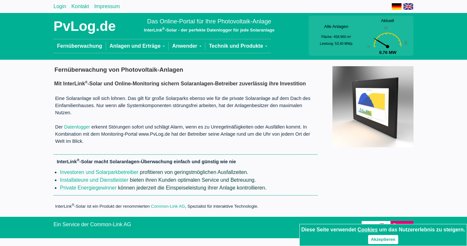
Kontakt (80, 6)
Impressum (107, 6)
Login (60, 6)
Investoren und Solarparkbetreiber (99, 172)
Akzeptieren (383, 239)
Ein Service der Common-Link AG (92, 224)
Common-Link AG (168, 206)
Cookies (367, 229)
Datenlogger (77, 126)
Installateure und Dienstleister (94, 180)
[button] (137, 46)
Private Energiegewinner (88, 188)
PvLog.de (85, 26)
